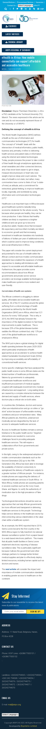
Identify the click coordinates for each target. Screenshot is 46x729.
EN (35, 5)
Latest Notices (12, 34)
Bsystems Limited (29, 726)
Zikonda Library (14, 42)
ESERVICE (11, 26)
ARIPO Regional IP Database (18, 50)
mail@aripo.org (14, 704)
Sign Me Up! (35, 611)
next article (10, 569)
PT (39, 5)
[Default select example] (25, 5)
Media (4, 69)
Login (40, 8)
